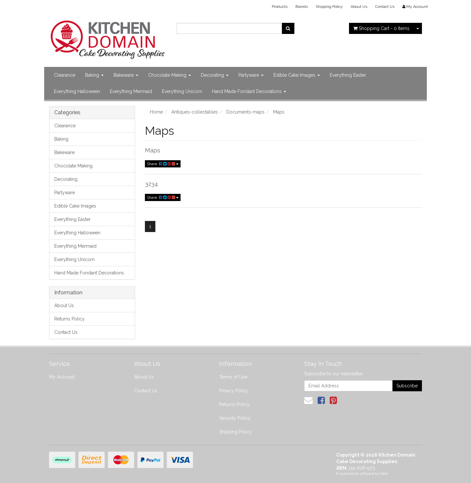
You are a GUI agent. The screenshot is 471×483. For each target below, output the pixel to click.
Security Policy (235, 418)
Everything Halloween (77, 91)
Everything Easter (348, 75)
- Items (381, 28)
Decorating (215, 75)
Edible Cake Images (296, 75)
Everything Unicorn (182, 91)
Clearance (64, 75)
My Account (62, 377)
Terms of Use (233, 377)
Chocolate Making (169, 75)
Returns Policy (69, 318)
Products (280, 6)
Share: (163, 164)
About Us (359, 6)
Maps (152, 150)
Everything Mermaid (131, 91)
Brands (301, 6)
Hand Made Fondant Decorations (249, 91)
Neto (384, 474)
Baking (94, 75)
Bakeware (125, 75)
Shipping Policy (329, 6)
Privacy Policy (234, 390)
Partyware (251, 75)
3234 (151, 183)
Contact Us (384, 6)
